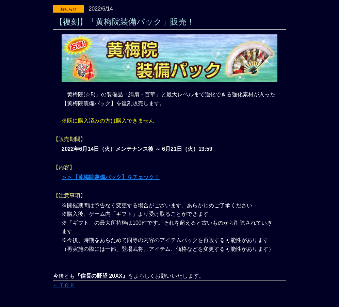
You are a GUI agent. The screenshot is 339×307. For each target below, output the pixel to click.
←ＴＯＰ (64, 285)
